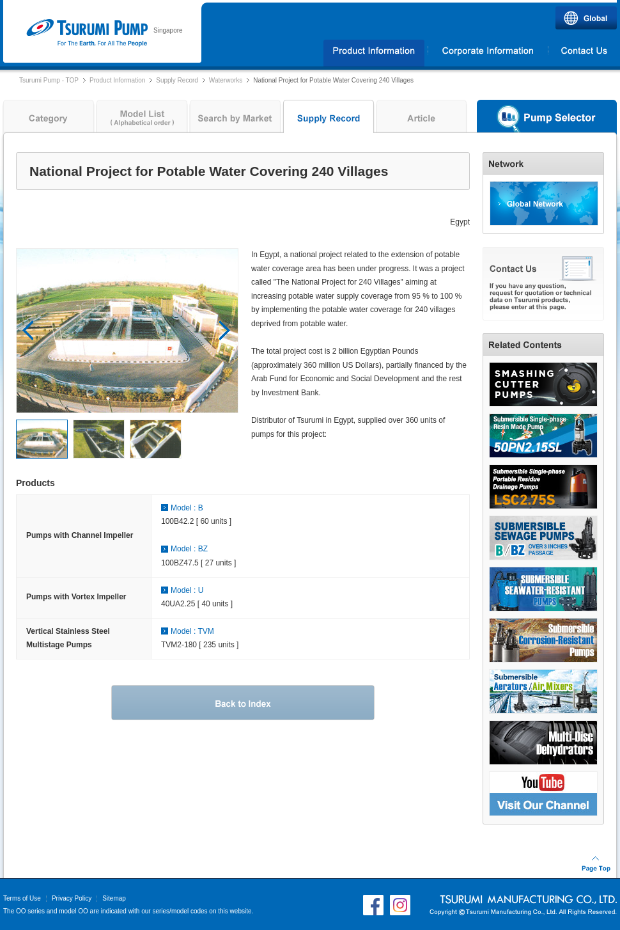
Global (586, 17)
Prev (28, 330)
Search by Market (235, 119)
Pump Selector (547, 119)
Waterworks (225, 80)
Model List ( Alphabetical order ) (142, 119)
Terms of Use (22, 898)
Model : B (187, 507)
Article (421, 119)
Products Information (374, 53)
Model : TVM (192, 631)
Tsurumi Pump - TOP (49, 80)
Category (47, 119)
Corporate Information (487, 53)
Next (225, 330)
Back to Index (243, 702)
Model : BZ (189, 548)
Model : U (187, 590)
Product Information (117, 80)
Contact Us (582, 53)
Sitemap (114, 898)
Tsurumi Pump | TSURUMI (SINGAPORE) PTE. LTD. (87, 33)
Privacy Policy (71, 898)
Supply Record (177, 80)
